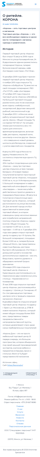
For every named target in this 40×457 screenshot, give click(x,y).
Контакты (20, 421)
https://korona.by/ (15, 365)
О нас (20, 409)
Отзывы (20, 424)
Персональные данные (20, 426)
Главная (20, 406)
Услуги (20, 412)
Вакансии (20, 415)
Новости (20, 418)
